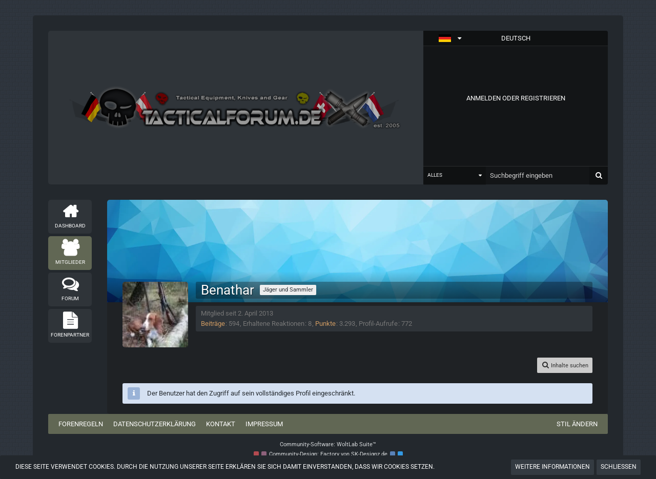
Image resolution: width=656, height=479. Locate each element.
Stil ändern (577, 424)
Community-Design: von (328, 454)
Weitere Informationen (552, 466)
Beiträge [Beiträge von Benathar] (213, 323)
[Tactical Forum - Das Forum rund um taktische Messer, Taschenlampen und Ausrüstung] (236, 107)
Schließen (619, 466)
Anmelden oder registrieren (515, 98)
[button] (515, 38)
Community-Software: (328, 444)
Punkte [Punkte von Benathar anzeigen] (325, 323)
